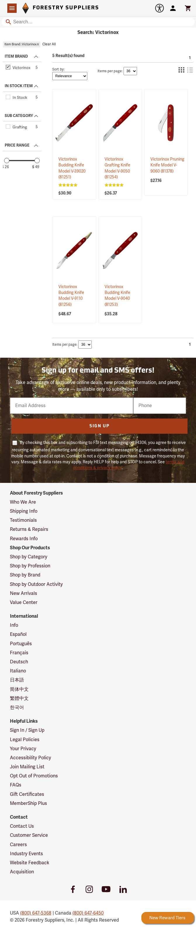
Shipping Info (23, 511)
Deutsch (19, 662)
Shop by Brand (25, 575)
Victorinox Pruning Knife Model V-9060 (167, 165)
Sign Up (99, 426)
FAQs (15, 785)
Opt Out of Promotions (34, 776)
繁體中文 (19, 698)
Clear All (49, 44)
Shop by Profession (30, 566)
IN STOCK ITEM (19, 86)
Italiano (18, 671)
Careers (18, 845)
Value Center (23, 602)
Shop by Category (28, 557)
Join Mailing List (27, 767)
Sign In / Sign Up (27, 730)
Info (14, 625)
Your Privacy (23, 749)
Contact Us (22, 826)
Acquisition (22, 872)
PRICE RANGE (17, 145)
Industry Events (26, 854)
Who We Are (23, 502)
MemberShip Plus (28, 803)
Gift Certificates (27, 794)
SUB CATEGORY (19, 115)
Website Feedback (29, 863)
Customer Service (29, 835)
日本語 (17, 680)
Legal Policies (24, 740)
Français (19, 653)
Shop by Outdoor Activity (36, 584)
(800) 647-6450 (88, 913)
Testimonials (23, 520)
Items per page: (110, 71)
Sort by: (58, 69)
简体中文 (19, 689)
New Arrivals (23, 593)
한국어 (17, 707)
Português (21, 644)
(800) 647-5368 (35, 913)
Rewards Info (24, 539)
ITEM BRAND (16, 56)
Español (18, 634)
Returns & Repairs (29, 529)
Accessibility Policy (30, 758)
